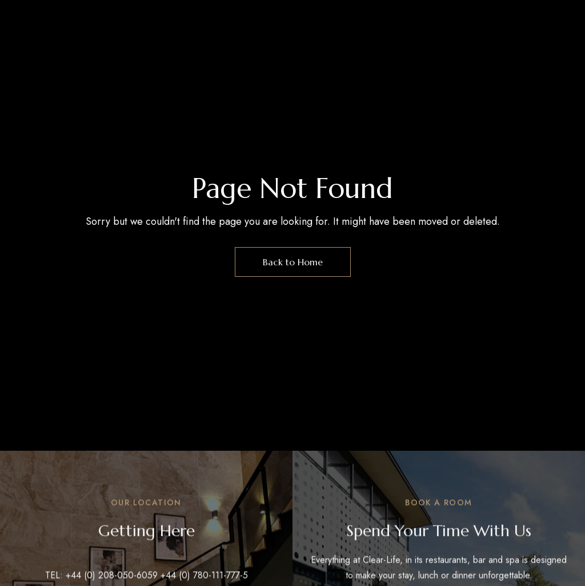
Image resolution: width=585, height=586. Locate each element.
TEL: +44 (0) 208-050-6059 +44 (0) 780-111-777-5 (146, 577)
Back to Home (293, 262)
